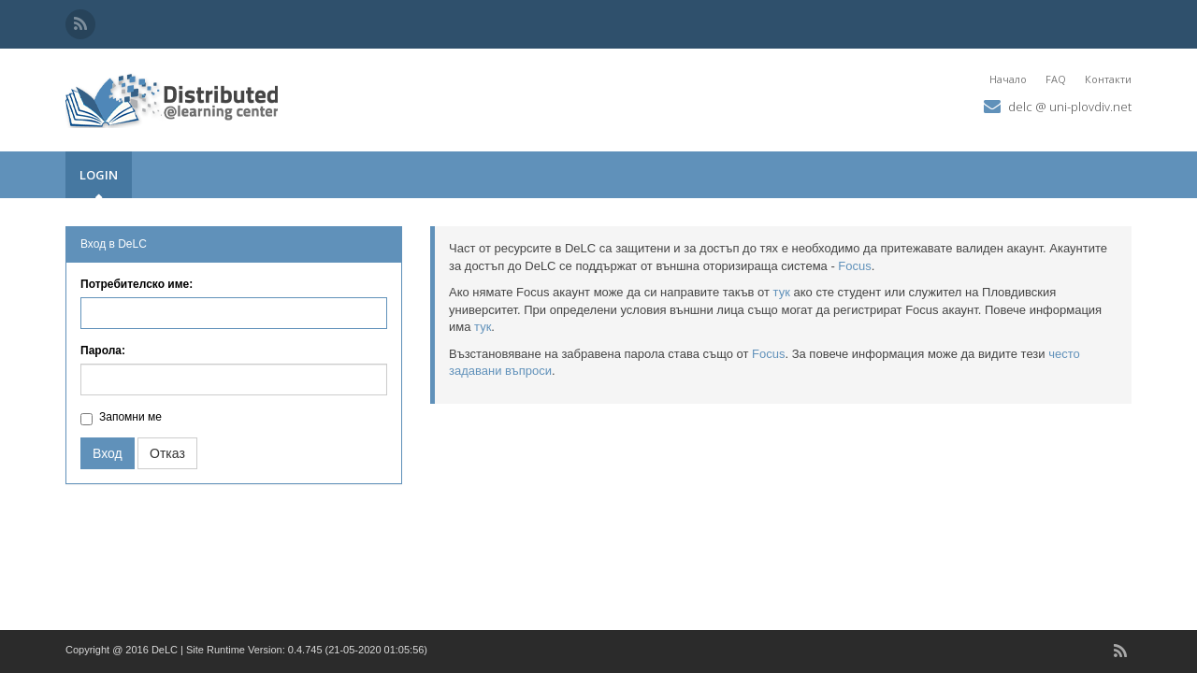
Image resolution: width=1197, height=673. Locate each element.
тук (781, 292)
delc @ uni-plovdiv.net (1070, 106)
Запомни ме (130, 416)
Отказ (167, 453)
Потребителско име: (136, 284)
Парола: (102, 350)
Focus (854, 266)
